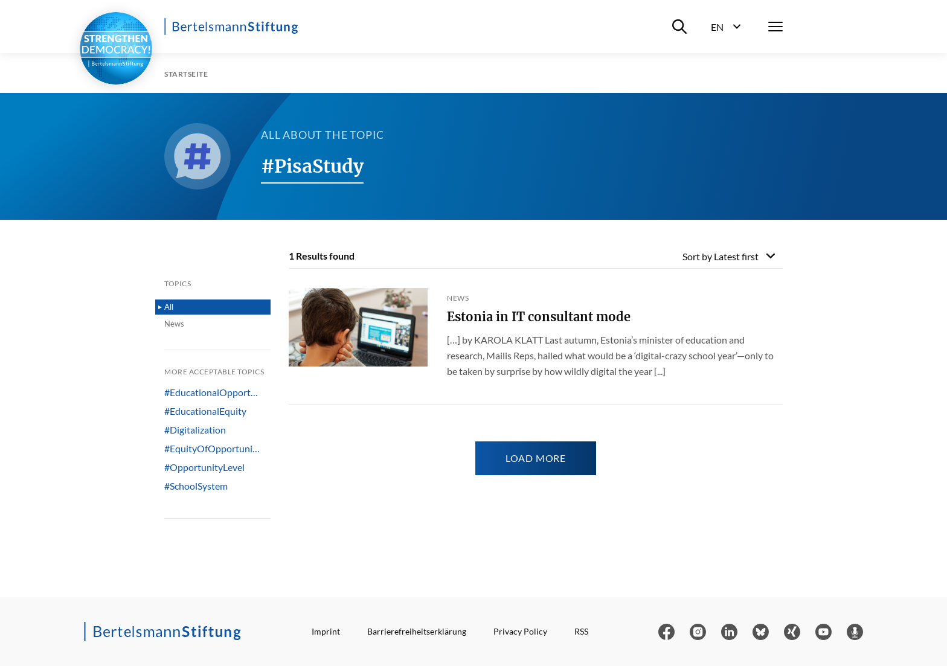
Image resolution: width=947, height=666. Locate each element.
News (174, 323)
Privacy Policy (520, 631)
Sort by (720, 256)
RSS (581, 631)
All (168, 307)
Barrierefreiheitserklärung (416, 631)
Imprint (326, 631)
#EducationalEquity (205, 411)
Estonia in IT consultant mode (539, 316)
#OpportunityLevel (204, 467)
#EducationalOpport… (211, 392)
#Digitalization (195, 430)
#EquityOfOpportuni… (212, 448)
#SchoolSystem (196, 486)
